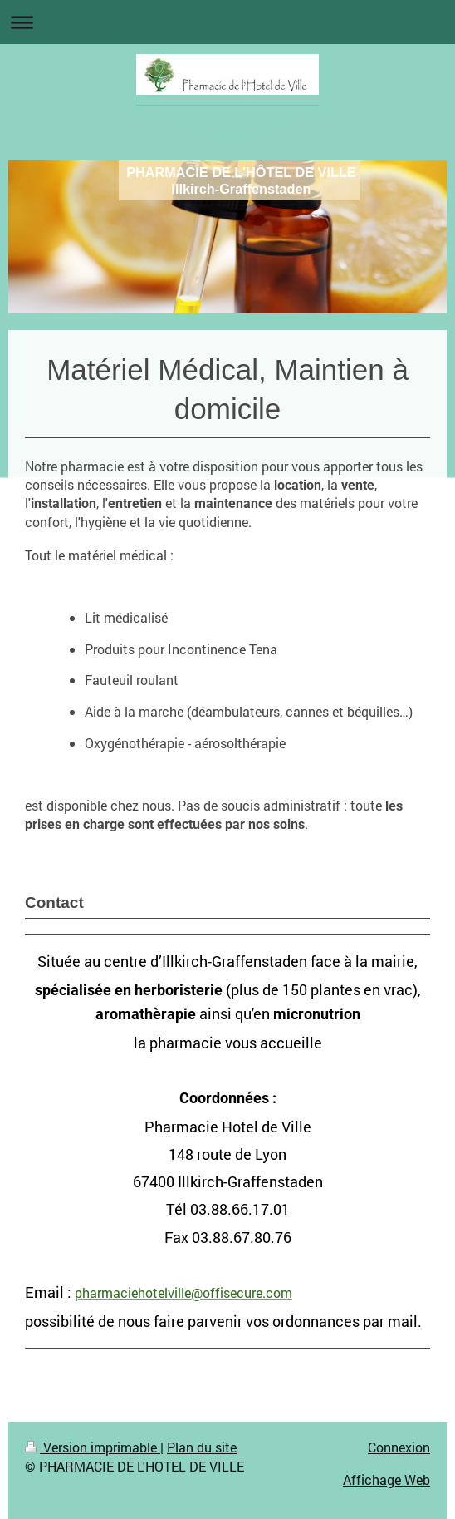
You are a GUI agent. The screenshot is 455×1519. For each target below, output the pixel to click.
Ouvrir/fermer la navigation (227, 22)
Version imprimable (92, 1447)
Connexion (399, 1447)
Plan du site (202, 1447)
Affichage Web (386, 1479)
